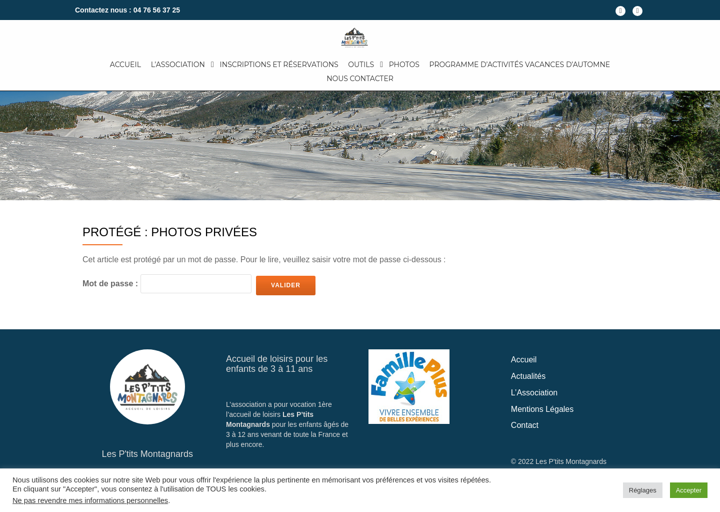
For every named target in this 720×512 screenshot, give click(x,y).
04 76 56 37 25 (157, 10)
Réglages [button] (642, 490)
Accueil (125, 64)
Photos (404, 64)
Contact (524, 425)
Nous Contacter (360, 78)
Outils (361, 64)
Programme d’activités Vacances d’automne (520, 64)
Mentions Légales (542, 409)
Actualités (528, 376)
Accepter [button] (689, 490)
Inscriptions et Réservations (279, 64)
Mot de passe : (167, 283)
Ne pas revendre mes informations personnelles (90, 500)
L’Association (178, 64)
